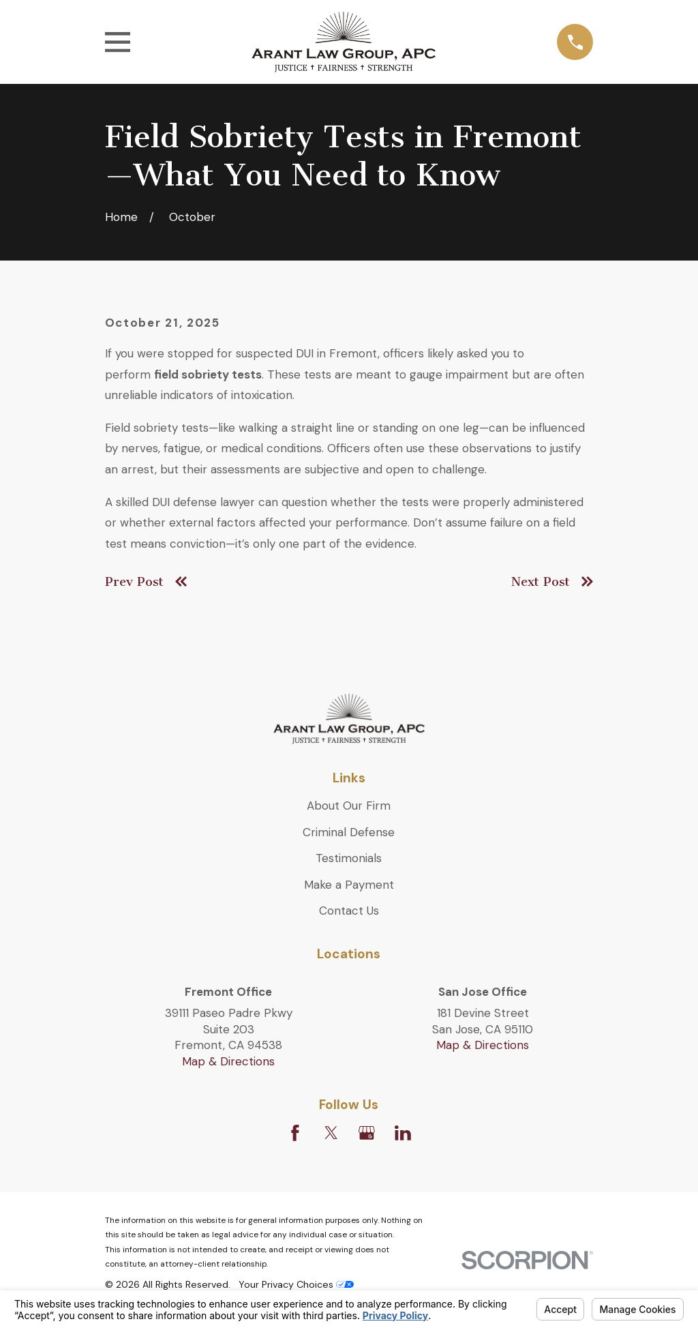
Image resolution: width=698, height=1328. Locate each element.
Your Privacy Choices (296, 1284)
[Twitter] (331, 1133)
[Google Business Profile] (367, 1133)
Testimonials (349, 858)
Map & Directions (228, 1061)
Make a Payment (349, 884)
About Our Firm (349, 805)
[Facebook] (295, 1133)
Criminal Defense (349, 832)
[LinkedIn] (403, 1133)
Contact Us (349, 910)
